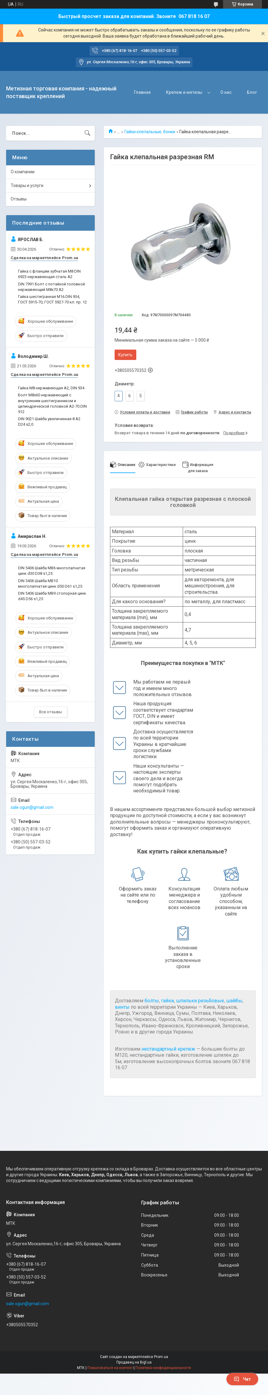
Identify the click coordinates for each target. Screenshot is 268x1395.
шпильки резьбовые (200, 1001)
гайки (167, 1001)
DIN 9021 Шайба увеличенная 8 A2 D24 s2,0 (49, 422)
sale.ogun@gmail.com (32, 807)
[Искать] (87, 133)
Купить (125, 354)
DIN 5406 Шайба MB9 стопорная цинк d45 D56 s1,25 (52, 596)
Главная (142, 92)
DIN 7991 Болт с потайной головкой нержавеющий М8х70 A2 (51, 287)
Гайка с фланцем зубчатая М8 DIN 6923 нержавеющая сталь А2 (49, 274)
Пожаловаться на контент (110, 1368)
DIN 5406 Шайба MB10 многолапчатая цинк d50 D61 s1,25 (50, 583)
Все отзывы (50, 712)
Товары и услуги (27, 185)
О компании (23, 171)
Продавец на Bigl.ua (134, 1362)
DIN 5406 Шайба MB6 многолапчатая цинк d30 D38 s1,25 (51, 571)
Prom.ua (161, 1357)
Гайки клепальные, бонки (149, 131)
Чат (242, 1379)
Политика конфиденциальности (163, 1368)
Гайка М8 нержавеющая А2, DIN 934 (51, 388)
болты (152, 1001)
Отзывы (19, 198)
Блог (252, 92)
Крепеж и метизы (184, 92)
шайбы (234, 1001)
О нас (226, 92)
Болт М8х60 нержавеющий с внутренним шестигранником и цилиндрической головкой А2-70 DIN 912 (52, 403)
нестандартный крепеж (168, 1049)
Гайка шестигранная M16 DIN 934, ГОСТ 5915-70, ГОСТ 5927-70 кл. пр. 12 (52, 299)
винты (122, 1007)
